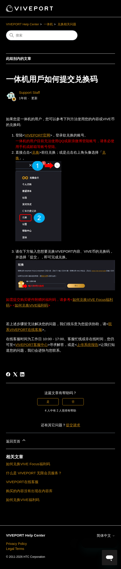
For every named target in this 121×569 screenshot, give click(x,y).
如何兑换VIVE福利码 (31, 305)
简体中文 (106, 535)
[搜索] (41, 35)
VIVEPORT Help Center (22, 24)
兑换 (35, 152)
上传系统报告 (87, 345)
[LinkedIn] (22, 374)
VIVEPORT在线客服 (22, 482)
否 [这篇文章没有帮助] (73, 401)
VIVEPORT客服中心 (31, 345)
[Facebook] (8, 374)
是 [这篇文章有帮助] (48, 401)
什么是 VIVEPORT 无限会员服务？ (34, 473)
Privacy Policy (16, 544)
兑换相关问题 (67, 24)
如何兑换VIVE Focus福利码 (28, 464)
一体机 (48, 24)
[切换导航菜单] (106, 8)
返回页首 (16, 440)
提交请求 (73, 425)
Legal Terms (15, 549)
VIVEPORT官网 (37, 135)
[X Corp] (15, 374)
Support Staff (29, 92)
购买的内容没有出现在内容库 (29, 491)
